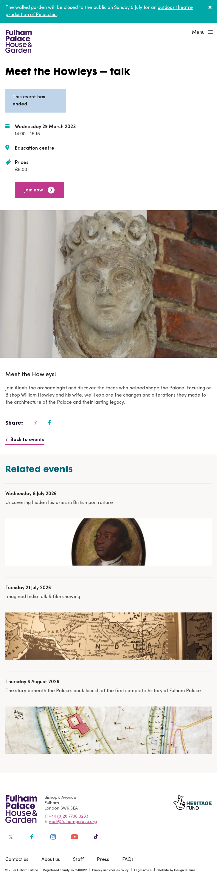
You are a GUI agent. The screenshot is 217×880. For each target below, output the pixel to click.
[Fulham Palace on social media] (35, 423)
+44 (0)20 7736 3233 (68, 816)
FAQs (128, 859)
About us (50, 859)
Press (103, 859)
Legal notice (143, 870)
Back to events (24, 439)
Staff (78, 859)
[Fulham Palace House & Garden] (17, 40)
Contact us (16, 859)
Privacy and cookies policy (110, 870)
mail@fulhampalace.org (73, 822)
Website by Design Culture (176, 870)
